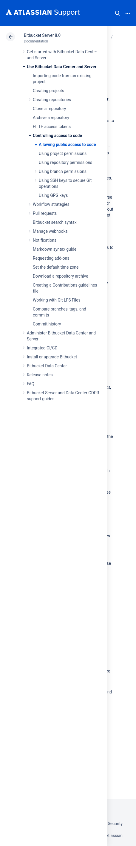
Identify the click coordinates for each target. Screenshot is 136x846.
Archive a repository (51, 117)
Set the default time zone (55, 267)
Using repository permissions (65, 162)
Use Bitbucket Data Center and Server (61, 66)
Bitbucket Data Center (47, 365)
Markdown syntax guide (54, 249)
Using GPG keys (53, 195)
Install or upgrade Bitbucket (52, 356)
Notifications (44, 240)
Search (117, 13)
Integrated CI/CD (42, 348)
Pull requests (45, 213)
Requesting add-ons (51, 258)
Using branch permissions (62, 171)
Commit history (47, 324)
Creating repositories (52, 99)
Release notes (40, 374)
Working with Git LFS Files (57, 300)
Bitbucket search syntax (55, 222)
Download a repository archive (60, 276)
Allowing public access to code (67, 144)
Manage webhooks (50, 231)
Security (115, 823)
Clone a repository (49, 108)
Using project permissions (62, 153)
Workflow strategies (51, 204)
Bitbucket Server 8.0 (42, 35)
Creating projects (48, 90)
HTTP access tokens (52, 126)
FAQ (30, 383)
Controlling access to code (57, 135)
